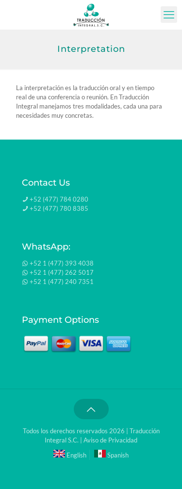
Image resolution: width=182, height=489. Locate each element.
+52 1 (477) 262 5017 (62, 272)
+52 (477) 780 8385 (59, 208)
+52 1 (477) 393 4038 (62, 263)
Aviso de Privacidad (110, 440)
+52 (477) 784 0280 (59, 199)
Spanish (111, 455)
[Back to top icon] (91, 409)
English (69, 455)
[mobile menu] (169, 14)
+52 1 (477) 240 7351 (62, 281)
